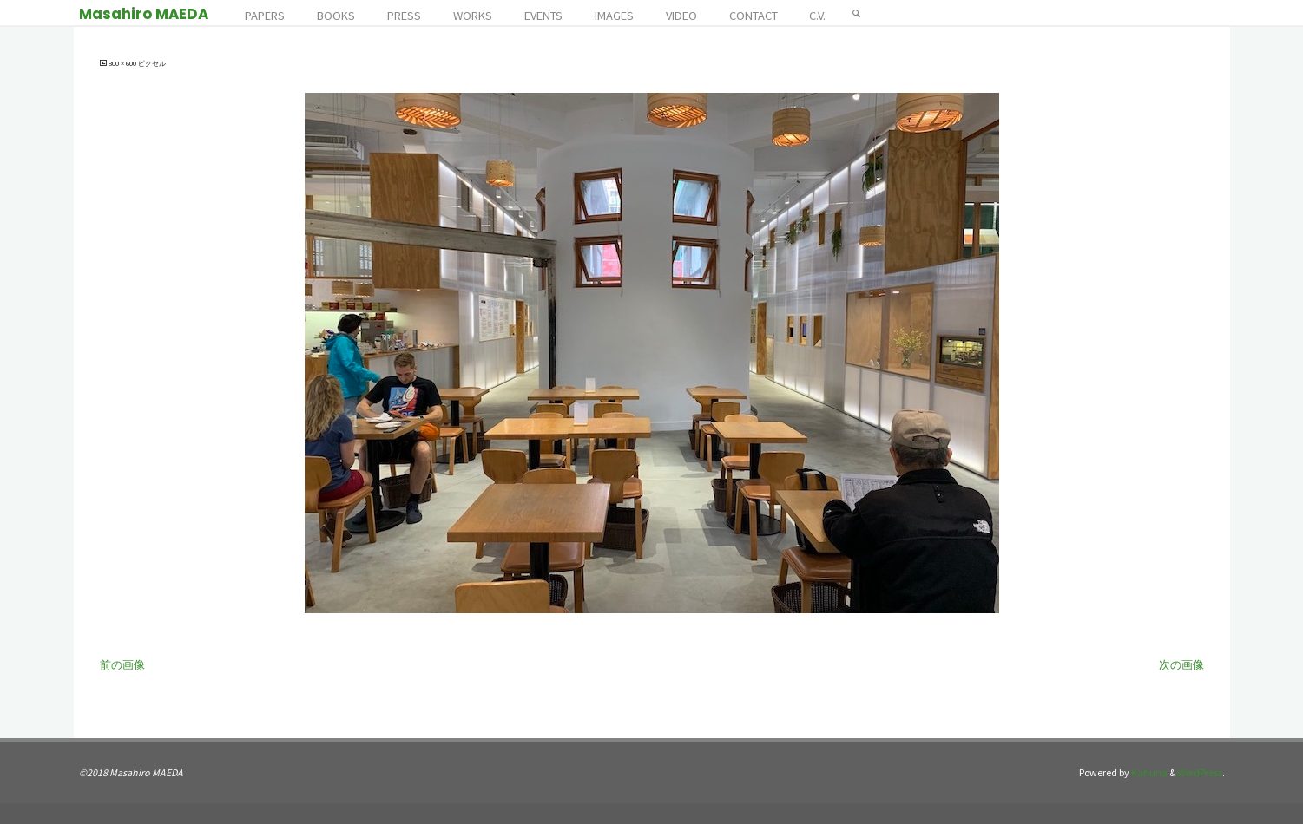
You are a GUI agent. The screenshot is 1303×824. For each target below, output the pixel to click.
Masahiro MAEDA (143, 13)
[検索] (856, 13)
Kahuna (1148, 772)
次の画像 (1181, 664)
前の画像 (122, 664)
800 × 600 (123, 63)
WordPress (1199, 772)
